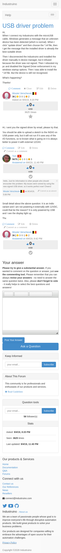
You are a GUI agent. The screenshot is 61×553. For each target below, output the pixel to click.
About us (23, 512)
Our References (10, 487)
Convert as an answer (48, 191)
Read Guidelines (15, 392)
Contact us (7, 483)
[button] (6, 294)
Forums (6, 474)
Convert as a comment (16, 151)
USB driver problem (28, 25)
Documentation (10, 467)
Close (29, 88)
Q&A (4, 470)
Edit (41, 88)
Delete (53, 88)
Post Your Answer (13, 340)
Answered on (19, 162)
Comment (15, 88)
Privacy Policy (9, 542)
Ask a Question (30, 346)
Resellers (7, 493)
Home (5, 464)
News (5, 490)
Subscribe (49, 364)
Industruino (9, 4)
